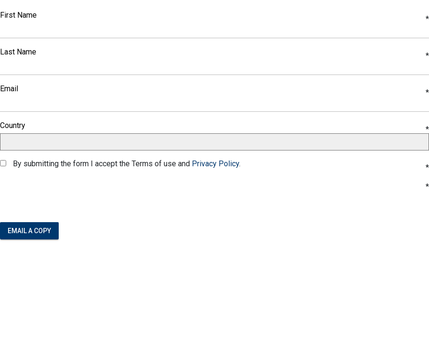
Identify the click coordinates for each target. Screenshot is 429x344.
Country (12, 125)
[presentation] (72, 196)
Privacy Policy (215, 163)
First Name (18, 15)
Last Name (18, 52)
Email (9, 89)
